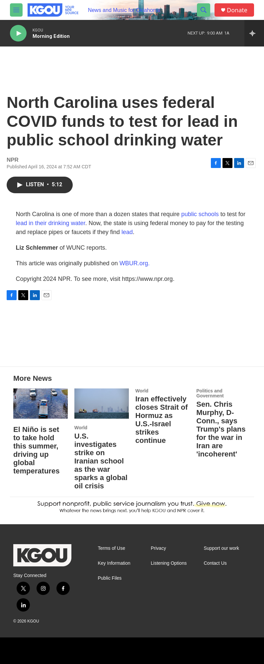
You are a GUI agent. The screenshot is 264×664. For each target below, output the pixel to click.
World (80, 427)
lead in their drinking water (50, 223)
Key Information (114, 563)
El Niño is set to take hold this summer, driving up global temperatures (36, 450)
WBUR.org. (135, 263)
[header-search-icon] (203, 10)
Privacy (158, 548)
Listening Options (169, 563)
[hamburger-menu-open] (16, 10)
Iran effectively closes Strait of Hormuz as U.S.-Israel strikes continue (161, 420)
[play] (18, 33)
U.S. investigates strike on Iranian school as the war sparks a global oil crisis (101, 461)
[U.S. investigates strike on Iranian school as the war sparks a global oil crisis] (101, 403)
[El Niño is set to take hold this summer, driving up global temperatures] (40, 403)
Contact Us (215, 563)
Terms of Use (111, 548)
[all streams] (254, 33)
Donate (237, 10)
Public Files (110, 578)
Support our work (221, 548)
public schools (200, 214)
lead (127, 232)
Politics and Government (209, 393)
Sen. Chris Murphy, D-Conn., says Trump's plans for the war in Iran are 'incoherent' (220, 429)
